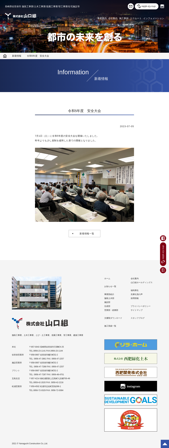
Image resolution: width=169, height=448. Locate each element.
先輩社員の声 (137, 294)
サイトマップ (137, 310)
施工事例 (123, 18)
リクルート (136, 18)
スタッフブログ (138, 318)
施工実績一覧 (110, 326)
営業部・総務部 (111, 310)
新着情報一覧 (85, 233)
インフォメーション (153, 18)
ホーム (107, 278)
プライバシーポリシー (141, 306)
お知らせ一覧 (110, 286)
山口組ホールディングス (141, 282)
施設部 (107, 302)
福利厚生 (135, 290)
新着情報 (16, 56)
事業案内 (102, 18)
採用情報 (135, 298)
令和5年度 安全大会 (38, 56)
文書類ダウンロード (113, 318)
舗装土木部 (109, 298)
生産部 (107, 306)
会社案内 (113, 18)
